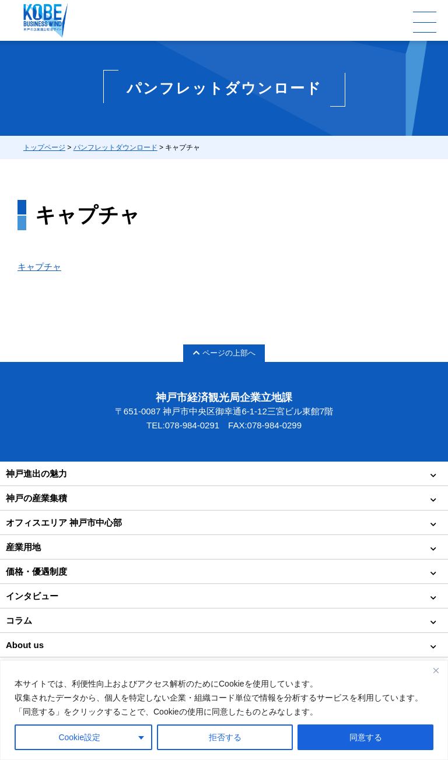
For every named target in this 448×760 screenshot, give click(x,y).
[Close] (436, 670)
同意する (365, 737)
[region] (224, 710)
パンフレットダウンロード (116, 147)
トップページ (44, 147)
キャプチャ (39, 267)
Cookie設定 (79, 737)
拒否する (225, 737)
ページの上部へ (224, 353)
